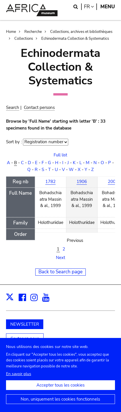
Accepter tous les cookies (60, 390)
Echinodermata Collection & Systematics (75, 38)
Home (11, 31)
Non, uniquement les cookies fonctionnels (60, 404)
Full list (60, 155)
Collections (23, 38)
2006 (113, 181)
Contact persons (39, 107)
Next (60, 257)
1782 (50, 181)
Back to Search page (60, 271)
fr (90, 6)
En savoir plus (18, 379)
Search (12, 107)
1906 (82, 181)
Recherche (33, 31)
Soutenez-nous (25, 338)
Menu (107, 6)
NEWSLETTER (24, 324)
